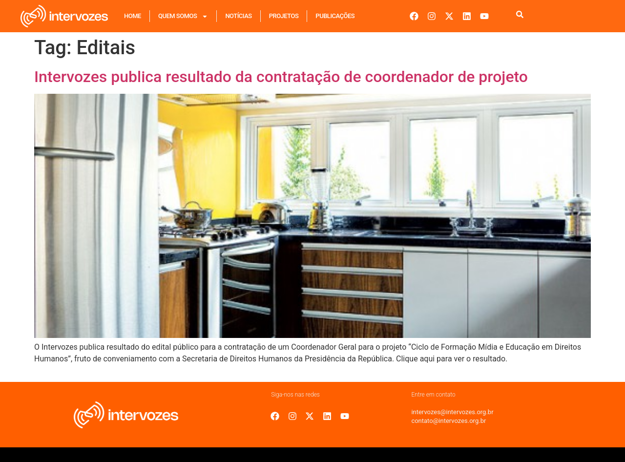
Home (132, 16)
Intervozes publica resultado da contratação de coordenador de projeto (281, 76)
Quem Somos (183, 16)
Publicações (334, 16)
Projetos (284, 16)
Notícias (238, 16)
